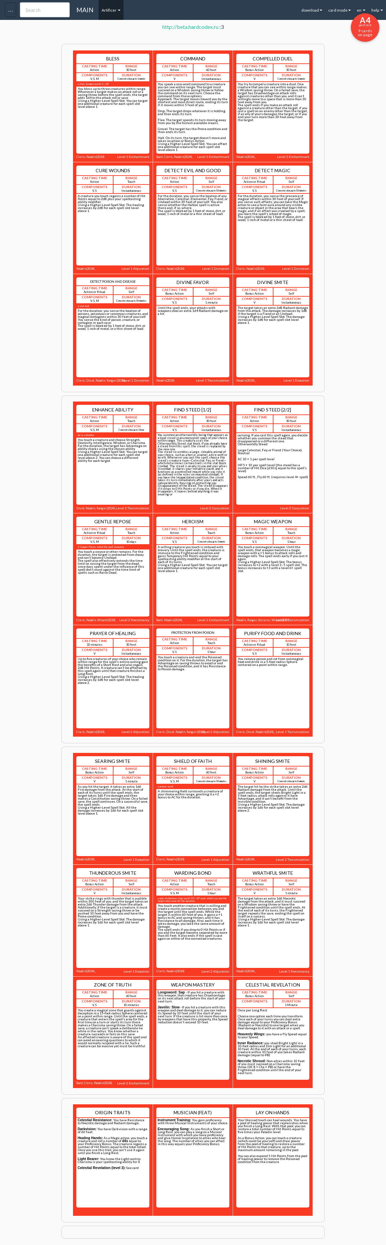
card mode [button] (339, 10)
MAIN (85, 10)
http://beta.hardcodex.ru (190, 27)
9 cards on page (365, 26)
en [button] (361, 10)
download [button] (311, 10)
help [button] (377, 10)
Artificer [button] (111, 10)
